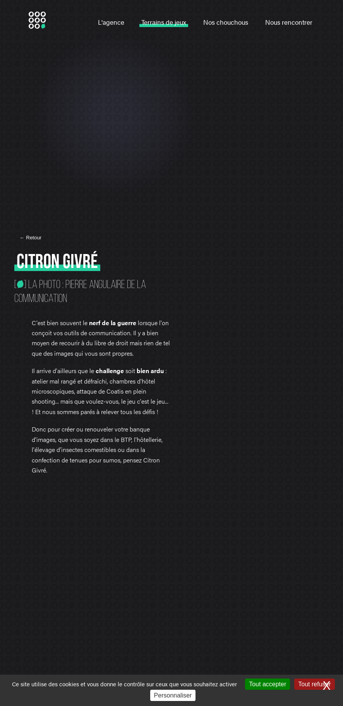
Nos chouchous (225, 22)
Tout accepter (267, 684)
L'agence (111, 22)
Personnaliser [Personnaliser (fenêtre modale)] (173, 695)
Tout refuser (314, 684)
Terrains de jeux (163, 22)
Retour (33, 237)
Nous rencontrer (288, 22)
